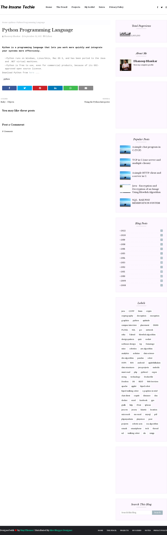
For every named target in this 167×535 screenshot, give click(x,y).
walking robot (133, 433)
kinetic (143, 410)
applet (133, 386)
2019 (142, 240)
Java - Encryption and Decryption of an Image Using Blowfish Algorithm (146, 189)
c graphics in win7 (150, 391)
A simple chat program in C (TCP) (146, 149)
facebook (143, 400)
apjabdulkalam (154, 363)
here (31, 73)
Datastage (150, 344)
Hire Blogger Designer (61, 530)
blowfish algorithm (147, 335)
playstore (141, 419)
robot (150, 358)
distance (146, 396)
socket (148, 339)
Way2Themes (26, 530)
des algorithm (127, 358)
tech (147, 428)
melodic (156, 367)
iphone (148, 405)
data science (149, 353)
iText (139, 405)
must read (125, 372)
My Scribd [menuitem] (89, 7)
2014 (142, 258)
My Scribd (136, 530)
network (149, 330)
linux (140, 311)
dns (156, 396)
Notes (148, 530)
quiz (140, 339)
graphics (125, 320)
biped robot (145, 386)
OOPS (123, 363)
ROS (132, 363)
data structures (127, 367)
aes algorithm (146, 349)
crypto (149, 311)
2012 (142, 267)
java (123, 311)
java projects (143, 367)
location (153, 410)
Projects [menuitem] (76, 7)
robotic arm (137, 424)
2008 (142, 285)
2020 (142, 235)
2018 (142, 244)
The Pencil (112, 530)
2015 (142, 253)
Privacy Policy (160, 530)
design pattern (127, 339)
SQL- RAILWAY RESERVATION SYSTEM (146, 201)
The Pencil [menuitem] (61, 7)
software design (128, 344)
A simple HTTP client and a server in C (146, 174)
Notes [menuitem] (102, 7)
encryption (154, 316)
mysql (147, 414)
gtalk (123, 405)
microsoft (125, 414)
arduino (136, 353)
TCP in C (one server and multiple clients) (146, 161)
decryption (141, 316)
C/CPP (131, 311)
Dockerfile (148, 377)
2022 (142, 231)
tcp (140, 344)
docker (124, 400)
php (135, 372)
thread (155, 428)
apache (124, 386)
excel (133, 400)
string (124, 377)
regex (154, 372)
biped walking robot (129, 391)
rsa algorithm (152, 424)
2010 (142, 276)
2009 (142, 281)
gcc (140, 330)
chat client (125, 396)
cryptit (136, 396)
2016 (142, 249)
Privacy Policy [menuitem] (116, 7)
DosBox (124, 381)
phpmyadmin (127, 419)
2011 (142, 271)
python (12, 22)
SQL (133, 330)
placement (144, 325)
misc (123, 349)
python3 (144, 372)
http (131, 405)
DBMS (155, 325)
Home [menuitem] (49, 7)
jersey (134, 410)
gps (152, 400)
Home (4, 22)
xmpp (152, 433)
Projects (124, 530)
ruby (123, 335)
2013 (142, 262)
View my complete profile (143, 65)
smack (124, 428)
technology (135, 377)
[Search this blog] (136, 513)
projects (124, 424)
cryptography (127, 316)
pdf (155, 414)
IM (133, 381)
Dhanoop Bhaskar (12, 36)
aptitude (146, 320)
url (122, 433)
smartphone (136, 428)
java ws (124, 410)
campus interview (129, 325)
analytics (125, 353)
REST (141, 381)
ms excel (137, 414)
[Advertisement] (55, 215)
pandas (140, 358)
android (140, 363)
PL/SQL (124, 330)
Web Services (152, 381)
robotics (133, 349)
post (150, 419)
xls (144, 433)
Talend (132, 335)
